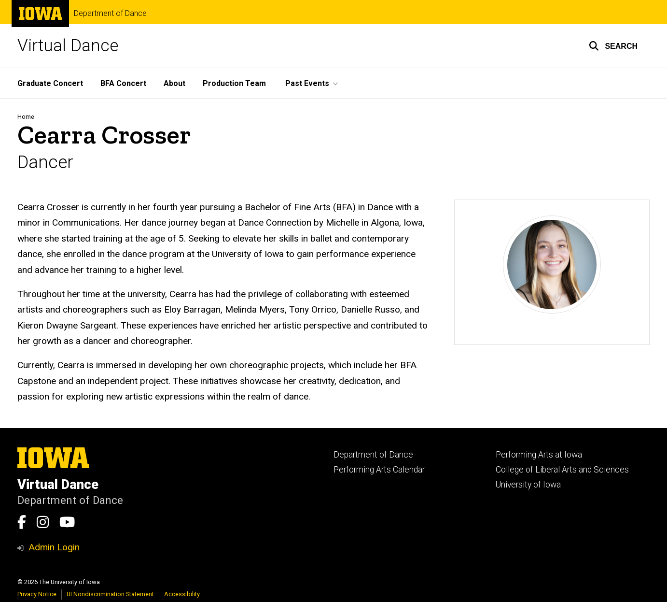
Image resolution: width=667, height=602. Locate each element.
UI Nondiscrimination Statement (110, 594)
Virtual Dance (67, 45)
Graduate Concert (50, 83)
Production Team (234, 83)
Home (25, 116)
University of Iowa (528, 484)
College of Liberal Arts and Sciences (562, 469)
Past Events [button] (307, 83)
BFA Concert (123, 83)
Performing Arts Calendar (379, 469)
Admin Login (54, 547)
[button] (613, 46)
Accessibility (182, 594)
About (174, 83)
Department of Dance (110, 13)
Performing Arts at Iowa (539, 454)
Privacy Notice (36, 594)
